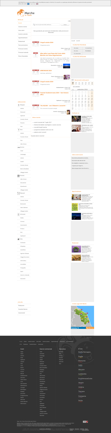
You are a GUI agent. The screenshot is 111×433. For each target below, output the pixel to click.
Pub (21, 126)
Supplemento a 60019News (45, 428)
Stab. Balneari (24, 207)
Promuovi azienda (23, 52)
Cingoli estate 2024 (46, 42)
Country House (24, 119)
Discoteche (23, 182)
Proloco (22, 228)
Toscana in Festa (85, 392)
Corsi (22, 381)
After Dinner (23, 144)
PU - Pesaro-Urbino (77, 53)
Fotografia (23, 267)
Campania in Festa (85, 396)
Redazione (21, 305)
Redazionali (21, 41)
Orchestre (22, 242)
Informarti (61, 361)
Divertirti (61, 357)
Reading (22, 391)
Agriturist (22, 115)
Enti (21, 232)
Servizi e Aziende (24, 275)
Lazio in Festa (85, 366)
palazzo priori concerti (40, 132)
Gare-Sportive (24, 383)
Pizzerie (22, 123)
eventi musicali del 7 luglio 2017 (43, 122)
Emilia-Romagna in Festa (85, 352)
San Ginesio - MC (66, 100)
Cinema (22, 355)
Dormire (61, 355)
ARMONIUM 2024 (46, 70)
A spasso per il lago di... (77, 165)
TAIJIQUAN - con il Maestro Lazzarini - (53, 105)
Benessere (23, 204)
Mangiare (61, 351)
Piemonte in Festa (85, 361)
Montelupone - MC (59, 76)
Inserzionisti (21, 313)
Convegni (23, 387)
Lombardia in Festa (85, 374)
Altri (70, 21)
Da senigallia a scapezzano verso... (80, 163)
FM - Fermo (76, 50)
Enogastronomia (24, 395)
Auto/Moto (23, 249)
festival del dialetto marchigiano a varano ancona (47, 124)
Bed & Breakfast (24, 168)
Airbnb (22, 108)
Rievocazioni (23, 403)
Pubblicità (82, 428)
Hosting (71, 430)
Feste (22, 357)
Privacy (86, 428)
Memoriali (23, 399)
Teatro (22, 353)
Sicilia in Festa (85, 400)
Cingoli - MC (67, 48)
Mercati (22, 373)
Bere (60, 353)
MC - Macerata (88, 50)
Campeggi (23, 154)
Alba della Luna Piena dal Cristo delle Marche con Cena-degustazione (52, 54)
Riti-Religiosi (23, 389)
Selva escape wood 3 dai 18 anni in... (80, 168)
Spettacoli (22, 236)
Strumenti (22, 278)
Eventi (20, 23)
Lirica (22, 365)
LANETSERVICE (85, 430)
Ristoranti (22, 112)
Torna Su (89, 337)
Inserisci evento (22, 26)
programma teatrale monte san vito (43, 129)
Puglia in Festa (85, 357)
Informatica (23, 260)
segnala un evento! (60, 424)
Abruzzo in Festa (85, 370)
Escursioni (23, 393)
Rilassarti (61, 359)
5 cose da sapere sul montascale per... (86, 195)
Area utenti (21, 30)
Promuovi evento (23, 48)
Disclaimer (77, 428)
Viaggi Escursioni (24, 257)
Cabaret (22, 361)
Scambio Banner (22, 309)
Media (22, 217)
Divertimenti (23, 186)
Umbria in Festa (85, 387)
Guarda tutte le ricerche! (37, 136)
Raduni (22, 397)
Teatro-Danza (24, 379)
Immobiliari (23, 264)
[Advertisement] (82, 28)
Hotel (21, 150)
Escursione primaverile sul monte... (80, 158)
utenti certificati (24, 425)
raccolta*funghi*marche (40, 127)
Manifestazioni (24, 385)
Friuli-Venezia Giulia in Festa (85, 379)
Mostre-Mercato (24, 401)
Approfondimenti (22, 37)
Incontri (22, 371)
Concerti (22, 369)
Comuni (22, 221)
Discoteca (23, 377)
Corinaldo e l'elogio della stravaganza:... (87, 117)
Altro (60, 363)
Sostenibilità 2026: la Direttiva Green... (86, 246)
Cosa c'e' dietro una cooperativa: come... (86, 255)
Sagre (22, 351)
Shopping (22, 246)
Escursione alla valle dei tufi (78, 160)
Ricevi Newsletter (23, 56)
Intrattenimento (24, 375)
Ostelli (22, 161)
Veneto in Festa (85, 383)
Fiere (22, 363)
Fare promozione (23, 45)
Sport (21, 271)
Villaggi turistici (24, 172)
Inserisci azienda (23, 34)
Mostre (22, 367)
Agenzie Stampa (24, 253)
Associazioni (23, 225)
